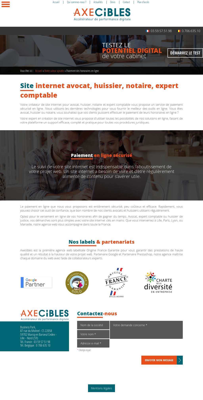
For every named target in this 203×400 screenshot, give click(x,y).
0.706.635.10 (188, 31)
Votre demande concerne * (146, 330)
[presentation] (140, 348)
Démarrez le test (185, 53)
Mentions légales (101, 388)
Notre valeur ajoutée (54, 71)
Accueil (38, 71)
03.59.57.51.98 (159, 31)
